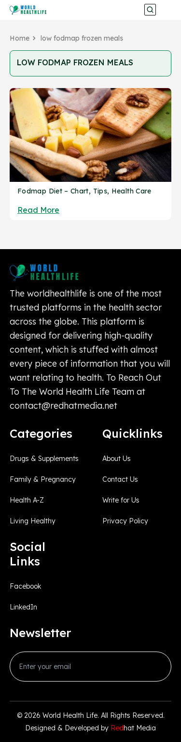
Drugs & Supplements (44, 458)
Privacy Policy (125, 521)
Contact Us (120, 479)
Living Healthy (33, 521)
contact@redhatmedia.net (63, 405)
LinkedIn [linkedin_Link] (23, 607)
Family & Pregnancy (43, 479)
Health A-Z (27, 500)
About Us (116, 458)
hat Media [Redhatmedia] (133, 728)
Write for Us (120, 500)
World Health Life (69, 715)
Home (19, 38)
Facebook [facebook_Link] (25, 586)
